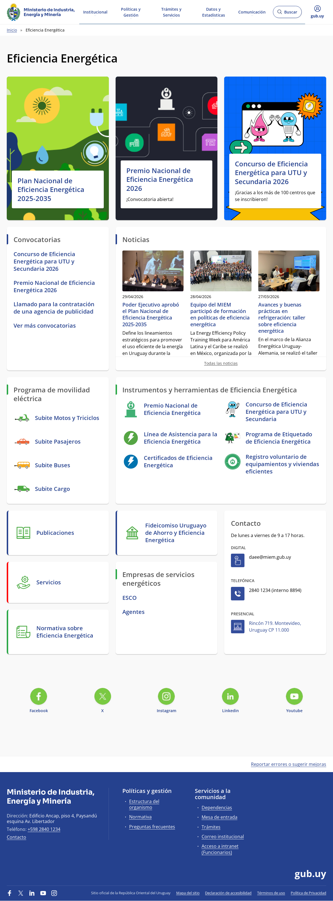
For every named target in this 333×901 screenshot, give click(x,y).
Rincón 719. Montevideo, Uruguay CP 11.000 (275, 626)
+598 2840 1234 (44, 829)
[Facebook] (9, 892)
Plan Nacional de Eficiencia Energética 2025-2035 (50, 189)
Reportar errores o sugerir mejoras (288, 764)
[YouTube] (43, 892)
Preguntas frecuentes (152, 827)
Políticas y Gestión (131, 11)
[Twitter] (21, 892)
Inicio (12, 30)
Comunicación (252, 11)
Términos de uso (271, 892)
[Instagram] (54, 892)
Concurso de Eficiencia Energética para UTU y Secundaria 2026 (271, 172)
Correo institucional (223, 836)
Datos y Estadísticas (213, 11)
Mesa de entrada (219, 817)
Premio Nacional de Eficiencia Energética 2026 (159, 179)
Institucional (95, 11)
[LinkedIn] (32, 892)
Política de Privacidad (308, 892)
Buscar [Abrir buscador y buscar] (287, 13)
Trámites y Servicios (171, 11)
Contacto (16, 837)
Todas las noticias (221, 363)
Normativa (140, 817)
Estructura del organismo (144, 804)
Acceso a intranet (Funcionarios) (220, 849)
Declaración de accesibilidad (228, 892)
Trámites (211, 827)
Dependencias (217, 807)
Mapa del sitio (188, 892)
